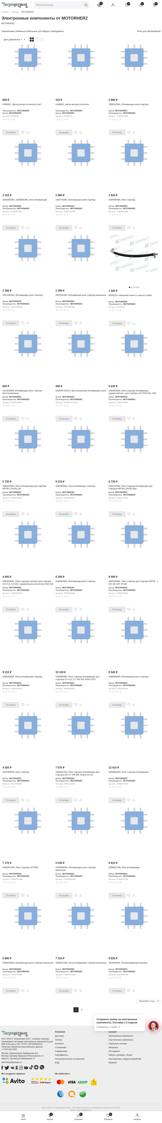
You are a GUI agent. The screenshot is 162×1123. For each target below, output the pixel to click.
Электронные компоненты (121, 1036)
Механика (113, 1047)
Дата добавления (13, 39)
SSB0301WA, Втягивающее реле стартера (129, 104)
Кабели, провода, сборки (120, 1055)
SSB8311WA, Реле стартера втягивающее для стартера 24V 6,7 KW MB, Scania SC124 (77, 773)
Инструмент (114, 1051)
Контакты (59, 1043)
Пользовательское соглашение (69, 1059)
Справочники (61, 1051)
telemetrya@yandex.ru (11, 1062)
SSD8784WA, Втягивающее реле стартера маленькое (27, 963)
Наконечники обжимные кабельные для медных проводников (32, 31)
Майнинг (113, 1062)
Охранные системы (118, 1043)
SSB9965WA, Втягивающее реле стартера (129, 677)
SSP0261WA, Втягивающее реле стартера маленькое (80, 295)
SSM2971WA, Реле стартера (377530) (20, 867)
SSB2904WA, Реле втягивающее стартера (75, 486)
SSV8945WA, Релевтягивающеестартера (128, 963)
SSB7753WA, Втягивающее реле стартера (75, 200)
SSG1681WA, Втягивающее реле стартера (22, 295)
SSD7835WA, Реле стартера (15, 772)
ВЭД (57, 1062)
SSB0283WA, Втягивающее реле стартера (75, 581)
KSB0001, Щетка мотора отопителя (72, 104)
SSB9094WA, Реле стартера (122, 200)
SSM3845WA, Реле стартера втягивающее (129, 772)
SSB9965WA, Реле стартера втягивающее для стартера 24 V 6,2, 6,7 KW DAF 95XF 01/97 (77, 678)
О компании (60, 1047)
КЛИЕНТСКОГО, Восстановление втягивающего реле (80, 391)
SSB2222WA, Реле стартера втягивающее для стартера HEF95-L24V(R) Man (130, 487)
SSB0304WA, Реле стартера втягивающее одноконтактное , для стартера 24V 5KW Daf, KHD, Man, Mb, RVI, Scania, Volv (133, 393)
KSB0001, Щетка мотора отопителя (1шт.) (22, 104)
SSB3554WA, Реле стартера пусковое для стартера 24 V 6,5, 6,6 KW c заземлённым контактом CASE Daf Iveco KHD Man (27, 584)
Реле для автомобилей (148, 31)
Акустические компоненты (121, 1040)
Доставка (59, 1036)
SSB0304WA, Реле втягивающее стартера (22, 677)
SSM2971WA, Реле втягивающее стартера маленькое (80, 963)
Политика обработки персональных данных (22, 1047)
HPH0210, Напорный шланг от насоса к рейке (130, 295)
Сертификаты (61, 1055)
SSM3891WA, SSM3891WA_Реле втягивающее (24, 200)
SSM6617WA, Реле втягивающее (124, 867)
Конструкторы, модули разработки (125, 1059)
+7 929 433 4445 (9, 1049)
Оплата (58, 1040)
